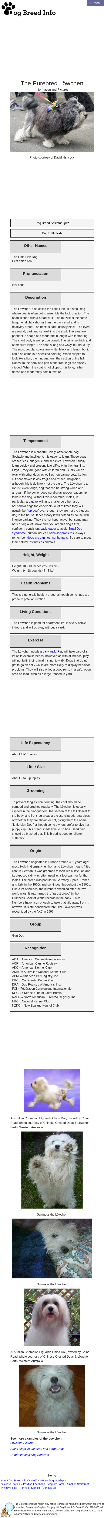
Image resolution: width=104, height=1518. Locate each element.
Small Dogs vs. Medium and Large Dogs (37, 1448)
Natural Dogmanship (52, 1480)
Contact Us (49, 1487)
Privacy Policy (9, 1487)
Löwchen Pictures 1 (23, 1442)
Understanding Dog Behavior (29, 1454)
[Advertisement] (51, 43)
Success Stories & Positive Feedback (23, 1484)
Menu (97, 3)
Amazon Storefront (78, 1484)
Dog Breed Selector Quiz (52, 223)
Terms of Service (30, 1487)
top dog (33, 510)
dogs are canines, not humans (47, 537)
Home (52, 1475)
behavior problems (61, 533)
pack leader (48, 528)
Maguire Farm (56, 1484)
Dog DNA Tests (52, 233)
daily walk (49, 651)
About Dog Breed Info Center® (19, 1480)
